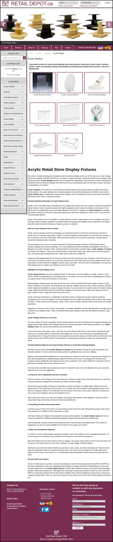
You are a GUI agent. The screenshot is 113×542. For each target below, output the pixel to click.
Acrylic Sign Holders (70, 125)
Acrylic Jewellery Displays (97, 95)
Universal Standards (11, 200)
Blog (56, 48)
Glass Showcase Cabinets (13, 135)
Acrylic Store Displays (97, 125)
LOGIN (107, 3)
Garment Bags (9, 119)
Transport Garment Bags (12, 189)
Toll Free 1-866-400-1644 (87, 47)
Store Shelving (9, 184)
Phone (74, 509)
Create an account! (65, 6)
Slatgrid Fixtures (9, 168)
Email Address (78, 504)
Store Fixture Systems (11, 179)
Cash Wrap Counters (11, 97)
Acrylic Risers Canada (42, 125)
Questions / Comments (81, 515)
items (14, 69)
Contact (68, 48)
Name (75, 499)
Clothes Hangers (9, 103)
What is (77, 522)
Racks (6, 157)
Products (18, 48)
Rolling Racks (8, 162)
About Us (31, 48)
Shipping (45, 48)
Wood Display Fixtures (11, 206)
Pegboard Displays (10, 151)
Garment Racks (9, 124)
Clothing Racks (9, 108)
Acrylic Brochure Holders (43, 95)
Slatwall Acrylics (69, 155)
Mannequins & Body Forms (13, 146)
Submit (78, 528)
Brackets (7, 92)
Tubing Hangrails (10, 195)
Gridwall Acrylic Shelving (42, 155)
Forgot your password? (88, 6)
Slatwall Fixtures (9, 173)
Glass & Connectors (11, 130)
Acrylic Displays (9, 86)
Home (6, 48)
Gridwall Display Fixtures (12, 141)
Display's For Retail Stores (13, 113)
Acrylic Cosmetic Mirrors (69, 95)
